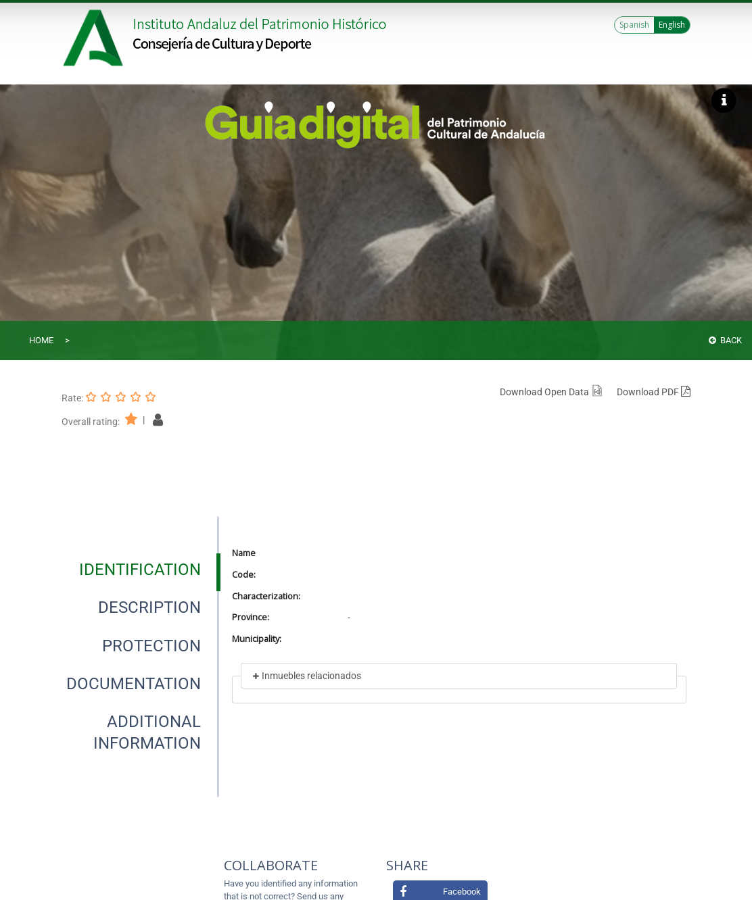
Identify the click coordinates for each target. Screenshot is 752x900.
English (672, 24)
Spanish (634, 24)
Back (725, 340)
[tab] (140, 570)
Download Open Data (551, 391)
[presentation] (139, 570)
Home (41, 340)
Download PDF (653, 391)
